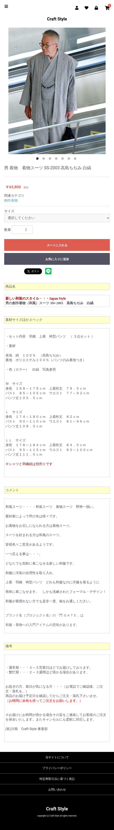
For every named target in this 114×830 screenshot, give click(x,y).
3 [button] (51, 159)
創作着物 (11, 200)
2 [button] (44, 159)
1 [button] (38, 159)
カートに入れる (57, 245)
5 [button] (63, 159)
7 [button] (76, 159)
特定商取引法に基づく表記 (57, 778)
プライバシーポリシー (57, 768)
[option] (57, 91)
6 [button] (70, 159)
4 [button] (57, 159)
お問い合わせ (57, 789)
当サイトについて (57, 757)
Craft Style (57, 19)
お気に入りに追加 (57, 259)
